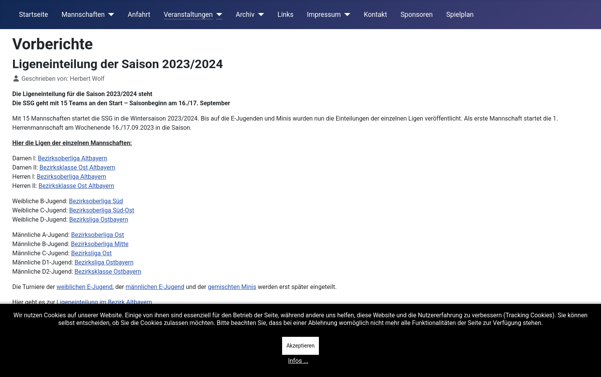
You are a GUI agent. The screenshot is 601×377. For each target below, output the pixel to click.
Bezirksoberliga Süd (96, 201)
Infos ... (298, 360)
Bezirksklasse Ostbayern (108, 271)
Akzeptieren (300, 346)
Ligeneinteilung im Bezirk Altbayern (104, 302)
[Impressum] (345, 15)
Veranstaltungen (188, 14)
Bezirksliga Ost (91, 253)
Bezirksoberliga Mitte (99, 244)
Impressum (324, 14)
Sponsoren (417, 14)
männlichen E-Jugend (155, 287)
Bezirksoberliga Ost (97, 234)
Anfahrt (139, 14)
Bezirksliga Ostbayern (98, 219)
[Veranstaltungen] (217, 15)
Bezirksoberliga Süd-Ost (101, 210)
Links (285, 14)
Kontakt (375, 14)
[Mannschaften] (109, 15)
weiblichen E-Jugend (84, 287)
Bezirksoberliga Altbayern (72, 158)
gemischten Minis (232, 287)
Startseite (33, 14)
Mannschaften (83, 14)
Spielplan (460, 14)
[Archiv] (259, 15)
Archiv (245, 14)
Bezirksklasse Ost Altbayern (77, 167)
